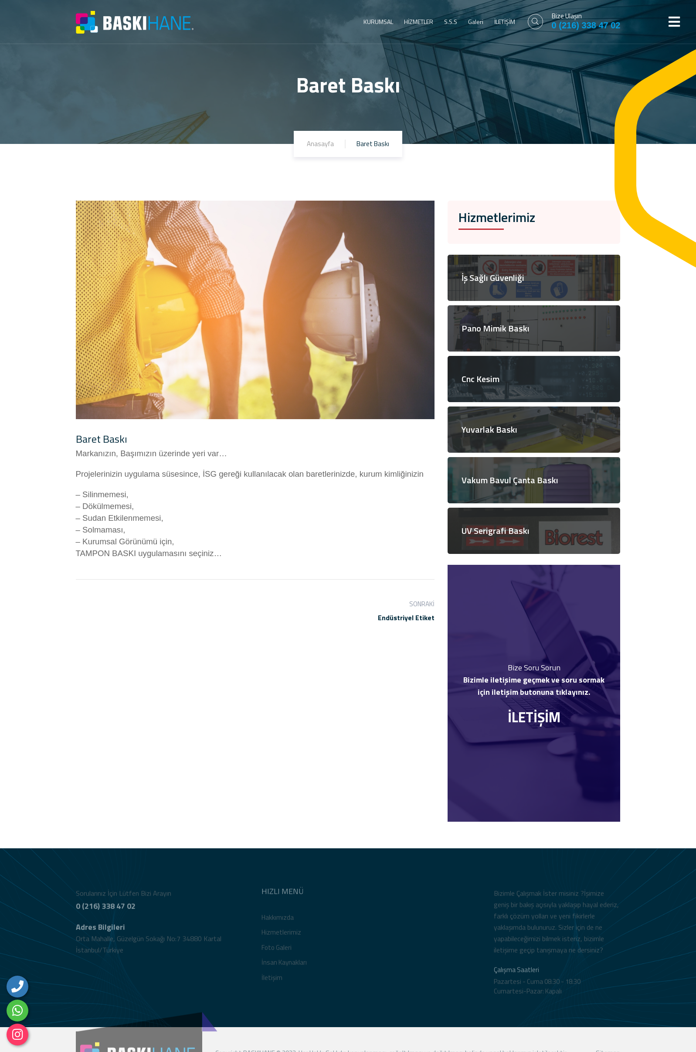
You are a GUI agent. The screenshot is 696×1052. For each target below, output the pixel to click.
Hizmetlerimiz (281, 936)
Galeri (475, 21)
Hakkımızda (277, 921)
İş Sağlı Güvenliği (493, 277)
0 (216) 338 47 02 (586, 25)
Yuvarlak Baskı (489, 429)
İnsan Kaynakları (284, 966)
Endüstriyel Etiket (406, 617)
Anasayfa (320, 144)
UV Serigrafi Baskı (496, 530)
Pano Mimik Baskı (496, 328)
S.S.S (450, 21)
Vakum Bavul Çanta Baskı (510, 480)
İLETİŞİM (504, 21)
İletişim (271, 981)
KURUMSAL (378, 21)
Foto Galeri (276, 951)
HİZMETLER (418, 21)
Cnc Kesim (480, 379)
